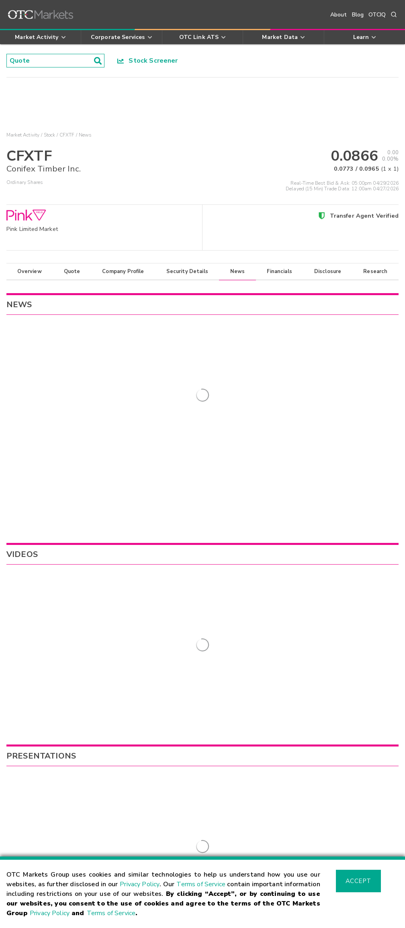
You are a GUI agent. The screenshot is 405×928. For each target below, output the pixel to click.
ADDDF (248, 591)
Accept (358, 881)
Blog (358, 14)
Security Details (187, 271)
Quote (72, 271)
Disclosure (328, 271)
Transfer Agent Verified (364, 215)
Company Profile (123, 271)
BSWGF (249, 578)
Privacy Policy (140, 884)
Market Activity (22, 135)
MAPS (247, 627)
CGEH (246, 603)
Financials (279, 271)
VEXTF (247, 615)
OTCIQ (377, 14)
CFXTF (67, 135)
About (338, 14)
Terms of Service (200, 884)
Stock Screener (147, 60)
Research (375, 271)
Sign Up (160, 713)
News (237, 271)
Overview (29, 271)
